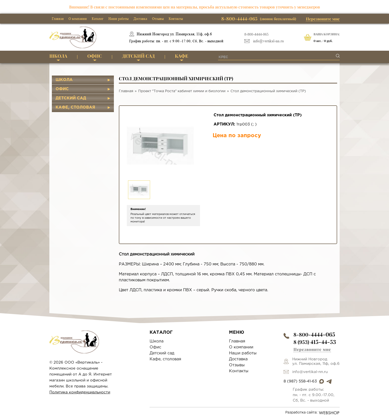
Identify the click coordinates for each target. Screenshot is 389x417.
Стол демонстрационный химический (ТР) (268, 91)
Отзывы (158, 19)
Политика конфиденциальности (79, 392)
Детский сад (138, 56)
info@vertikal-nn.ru (268, 41)
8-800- (314, 334)
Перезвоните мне (323, 18)
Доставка (140, 19)
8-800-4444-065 (256, 34)
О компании (77, 19)
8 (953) (314, 341)
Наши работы (118, 19)
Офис (94, 56)
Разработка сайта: (312, 413)
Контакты (176, 19)
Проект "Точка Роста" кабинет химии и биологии (182, 91)
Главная (58, 19)
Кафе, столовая (75, 107)
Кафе (181, 56)
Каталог (97, 19)
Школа (58, 56)
